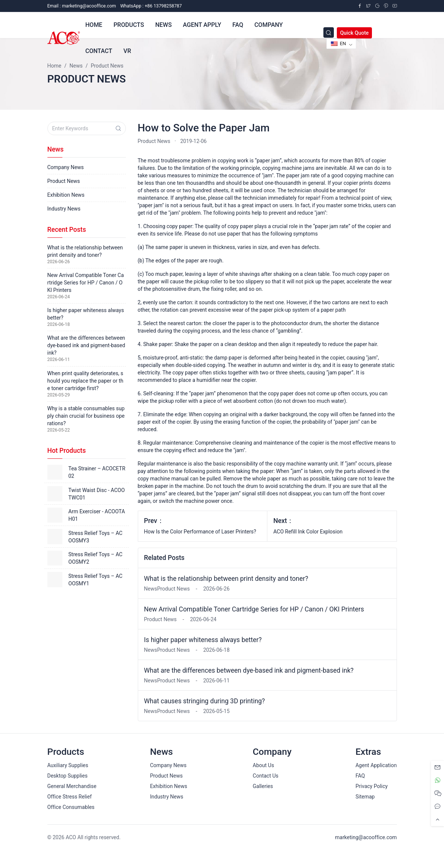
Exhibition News (66, 195)
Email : (81, 6)
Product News (154, 141)
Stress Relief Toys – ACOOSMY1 (95, 579)
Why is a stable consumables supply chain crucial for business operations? (86, 415)
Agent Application (376, 765)
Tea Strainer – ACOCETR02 (96, 472)
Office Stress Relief (69, 797)
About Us (263, 765)
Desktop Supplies (67, 776)
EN (338, 43)
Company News (65, 167)
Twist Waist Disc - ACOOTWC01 (96, 494)
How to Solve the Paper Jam (204, 128)
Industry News (64, 209)
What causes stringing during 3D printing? (204, 701)
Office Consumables (71, 807)
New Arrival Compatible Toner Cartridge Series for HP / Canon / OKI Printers (254, 609)
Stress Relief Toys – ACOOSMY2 (95, 558)
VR (127, 51)
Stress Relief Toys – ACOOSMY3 (95, 537)
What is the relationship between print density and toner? (226, 578)
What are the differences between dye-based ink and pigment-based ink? (249, 670)
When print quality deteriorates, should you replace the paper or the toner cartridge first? (85, 380)
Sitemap (365, 797)
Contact (99, 51)
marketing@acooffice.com (366, 837)
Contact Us (266, 776)
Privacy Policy (371, 786)
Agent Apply (202, 24)
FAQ (237, 24)
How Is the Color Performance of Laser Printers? (200, 532)
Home (94, 24)
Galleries (263, 786)
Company (268, 24)
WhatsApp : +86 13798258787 (151, 6)
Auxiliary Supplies (68, 765)
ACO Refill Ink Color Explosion (307, 532)
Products (129, 24)
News (163, 24)
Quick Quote (354, 33)
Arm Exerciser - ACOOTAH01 (96, 515)
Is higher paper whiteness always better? (203, 640)
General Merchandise (72, 786)
